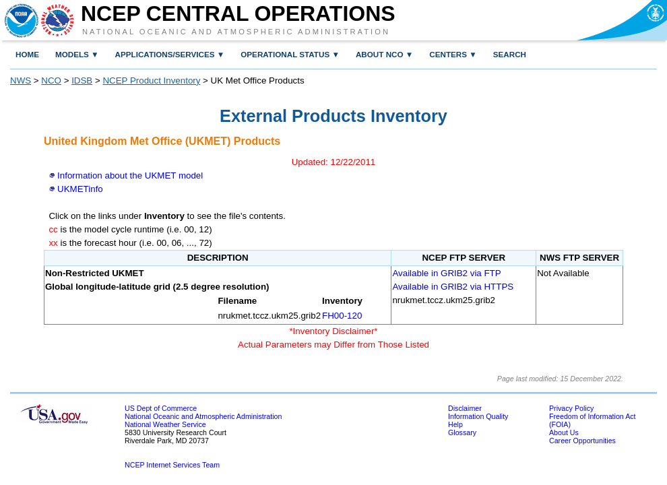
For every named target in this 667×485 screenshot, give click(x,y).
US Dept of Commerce (161, 408)
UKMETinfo (80, 189)
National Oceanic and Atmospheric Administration (236, 31)
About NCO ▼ (384, 54)
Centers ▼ (452, 54)
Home (27, 54)
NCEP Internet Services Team (172, 465)
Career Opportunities (582, 441)
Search (509, 54)
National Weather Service (165, 424)
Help (455, 424)
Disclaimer (465, 408)
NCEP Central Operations (238, 13)
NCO (51, 80)
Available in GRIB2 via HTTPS (452, 287)
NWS (20, 80)
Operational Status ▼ (290, 54)
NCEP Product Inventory (151, 80)
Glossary (462, 432)
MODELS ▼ (77, 54)
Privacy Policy (571, 408)
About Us (564, 432)
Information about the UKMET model (130, 175)
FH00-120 (342, 316)
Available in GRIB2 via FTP (446, 273)
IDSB (81, 80)
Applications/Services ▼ (170, 54)
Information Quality (478, 416)
